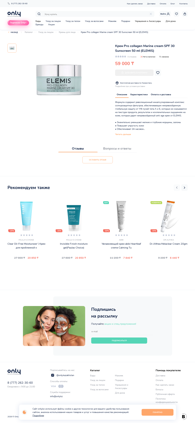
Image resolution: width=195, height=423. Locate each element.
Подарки (125, 21)
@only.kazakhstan (62, 375)
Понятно (157, 412)
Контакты (183, 3)
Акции (51, 24)
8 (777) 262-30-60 (17, 3)
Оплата (163, 3)
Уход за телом (73, 21)
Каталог (29, 32)
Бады (38, 21)
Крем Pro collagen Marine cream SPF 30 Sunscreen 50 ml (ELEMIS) (114, 32)
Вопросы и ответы (117, 148)
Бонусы (159, 389)
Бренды (39, 24)
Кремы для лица (67, 32)
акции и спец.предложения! (120, 324)
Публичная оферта (165, 394)
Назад (14, 32)
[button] (177, 187)
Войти (165, 14)
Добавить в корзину (134, 72)
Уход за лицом (53, 21)
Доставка (151, 3)
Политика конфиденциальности (167, 400)
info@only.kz (56, 396)
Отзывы (78, 148)
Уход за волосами (94, 21)
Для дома (171, 21)
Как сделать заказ (135, 3)
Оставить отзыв (97, 160)
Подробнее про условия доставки (130, 86)
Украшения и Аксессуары (148, 21)
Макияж (112, 21)
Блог (173, 3)
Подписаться (119, 340)
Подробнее (38, 415)
